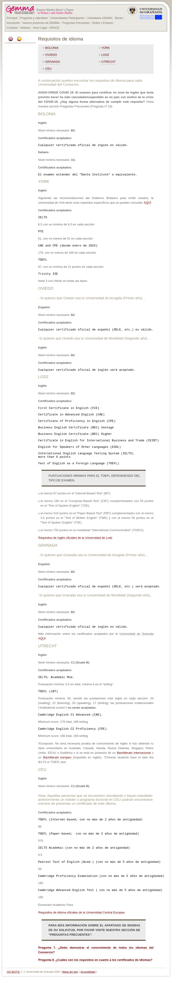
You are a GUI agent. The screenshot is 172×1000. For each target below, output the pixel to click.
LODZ (105, 54)
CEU (48, 68)
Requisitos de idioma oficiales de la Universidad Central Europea (81, 934)
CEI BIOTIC (13, 993)
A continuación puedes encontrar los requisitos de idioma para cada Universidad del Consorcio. (90, 82)
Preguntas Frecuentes (76, 23)
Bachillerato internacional (134, 770)
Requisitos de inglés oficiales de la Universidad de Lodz (75, 551)
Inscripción (13, 23)
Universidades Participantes (67, 18)
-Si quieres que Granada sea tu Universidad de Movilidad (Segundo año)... (95, 609)
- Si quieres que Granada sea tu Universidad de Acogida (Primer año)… (93, 568)
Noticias (25, 27)
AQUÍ (147, 204)
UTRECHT (108, 61)
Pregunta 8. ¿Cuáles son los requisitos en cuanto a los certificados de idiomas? (95, 981)
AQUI (42, 653)
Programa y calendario (34, 18)
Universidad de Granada (136, 648)
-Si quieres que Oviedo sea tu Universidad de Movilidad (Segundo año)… (94, 344)
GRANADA (52, 61)
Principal (12, 18)
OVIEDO (51, 54)
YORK (105, 48)
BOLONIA (52, 48)
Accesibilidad (88, 993)
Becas (119, 18)
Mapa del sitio (70, 993)
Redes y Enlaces (102, 23)
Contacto (12, 27)
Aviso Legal (40, 27)
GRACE (55, 27)
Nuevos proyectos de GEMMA (41, 23)
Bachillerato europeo (58, 774)
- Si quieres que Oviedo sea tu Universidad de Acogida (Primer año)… (92, 303)
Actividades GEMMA (100, 18)
